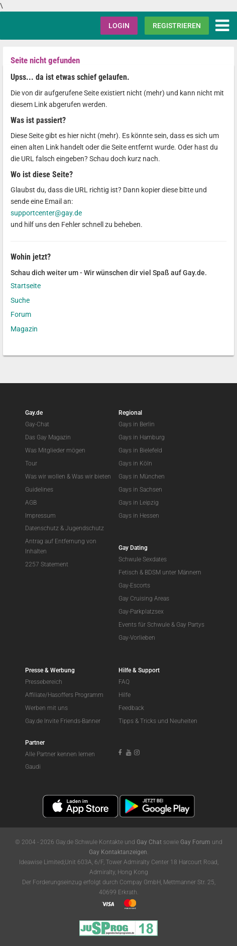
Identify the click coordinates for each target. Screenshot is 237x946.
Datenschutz (42, 528)
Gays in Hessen (138, 515)
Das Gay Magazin (48, 437)
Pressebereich (43, 681)
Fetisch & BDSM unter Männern (159, 572)
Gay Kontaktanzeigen (118, 852)
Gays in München (141, 476)
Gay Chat (149, 842)
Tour (31, 463)
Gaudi (33, 766)
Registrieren (177, 26)
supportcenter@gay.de (46, 213)
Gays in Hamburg (141, 437)
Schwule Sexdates (142, 559)
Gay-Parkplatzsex (141, 611)
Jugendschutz (84, 528)
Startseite (26, 286)
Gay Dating (133, 547)
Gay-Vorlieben (136, 637)
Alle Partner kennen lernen (60, 754)
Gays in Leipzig (138, 502)
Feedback (131, 708)
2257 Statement (46, 564)
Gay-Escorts (134, 585)
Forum (21, 314)
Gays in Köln (135, 463)
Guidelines (39, 489)
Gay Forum (195, 842)
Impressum (40, 515)
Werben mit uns (46, 708)
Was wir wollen (45, 476)
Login (119, 26)
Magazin (24, 329)
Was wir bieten (91, 476)
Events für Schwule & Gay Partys (161, 624)
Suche (20, 300)
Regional (130, 412)
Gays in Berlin (136, 424)
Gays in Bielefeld (140, 450)
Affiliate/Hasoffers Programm (64, 694)
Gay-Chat (37, 424)
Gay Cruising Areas (143, 598)
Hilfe (124, 694)
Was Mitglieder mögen (55, 450)
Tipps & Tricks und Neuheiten (157, 721)
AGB (31, 502)
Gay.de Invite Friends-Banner (62, 721)
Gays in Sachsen (140, 489)
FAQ (124, 681)
